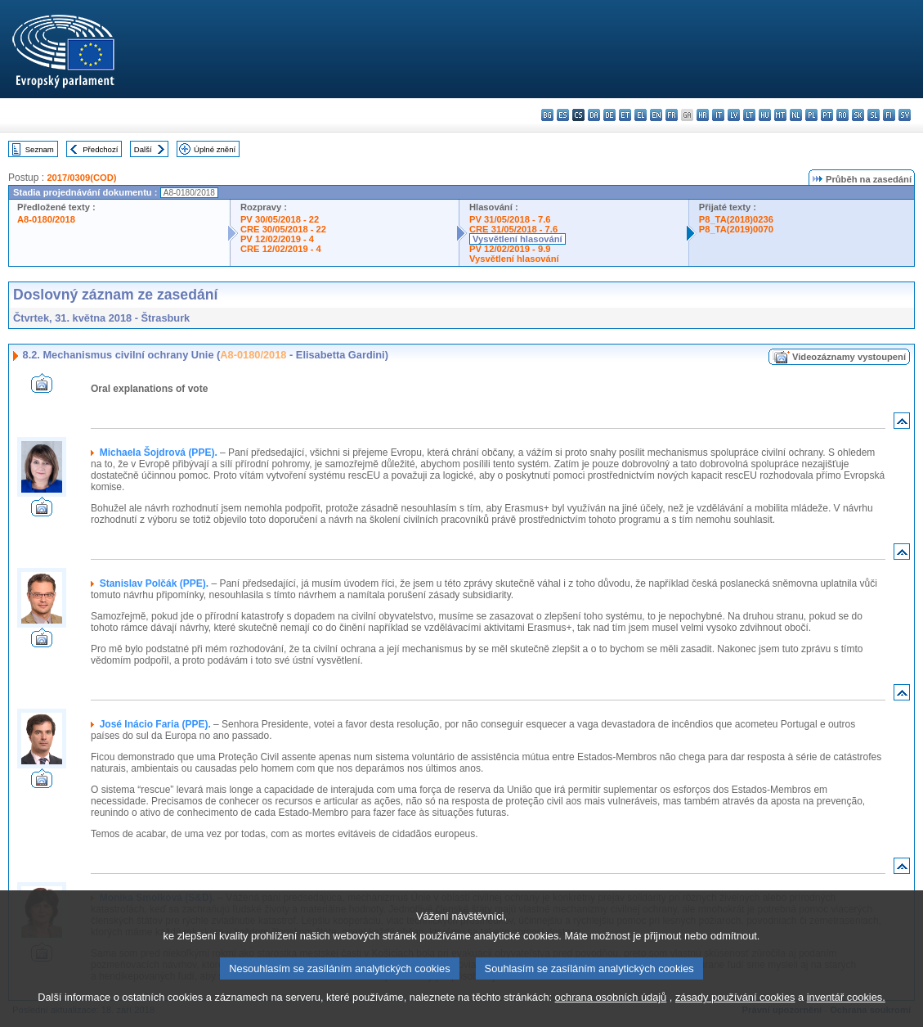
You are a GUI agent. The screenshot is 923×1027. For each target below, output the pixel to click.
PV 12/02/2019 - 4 (277, 239)
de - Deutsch (609, 115)
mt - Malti (780, 115)
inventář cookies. (846, 1017)
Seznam (39, 149)
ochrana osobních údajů (611, 1017)
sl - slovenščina (873, 115)
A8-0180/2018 (46, 219)
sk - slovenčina (858, 115)
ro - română (842, 115)
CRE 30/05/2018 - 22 (283, 229)
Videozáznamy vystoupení (849, 357)
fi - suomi (889, 115)
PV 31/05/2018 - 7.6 (510, 219)
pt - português (827, 115)
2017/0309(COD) (81, 177)
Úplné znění (214, 149)
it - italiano (718, 115)
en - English (656, 115)
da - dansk (594, 115)
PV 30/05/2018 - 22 (279, 219)
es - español (563, 115)
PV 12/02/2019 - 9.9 (510, 249)
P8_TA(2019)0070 (736, 229)
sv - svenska (904, 115)
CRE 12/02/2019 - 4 (280, 249)
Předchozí (100, 149)
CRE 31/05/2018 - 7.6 (513, 229)
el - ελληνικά (640, 115)
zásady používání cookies (735, 1017)
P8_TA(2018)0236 (736, 219)
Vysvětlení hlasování (517, 239)
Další (143, 149)
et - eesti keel (625, 115)
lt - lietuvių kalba (749, 115)
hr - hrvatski (703, 115)
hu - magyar (765, 115)
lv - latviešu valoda (734, 115)
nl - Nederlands (796, 115)
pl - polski (811, 115)
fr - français (671, 115)
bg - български (547, 115)
